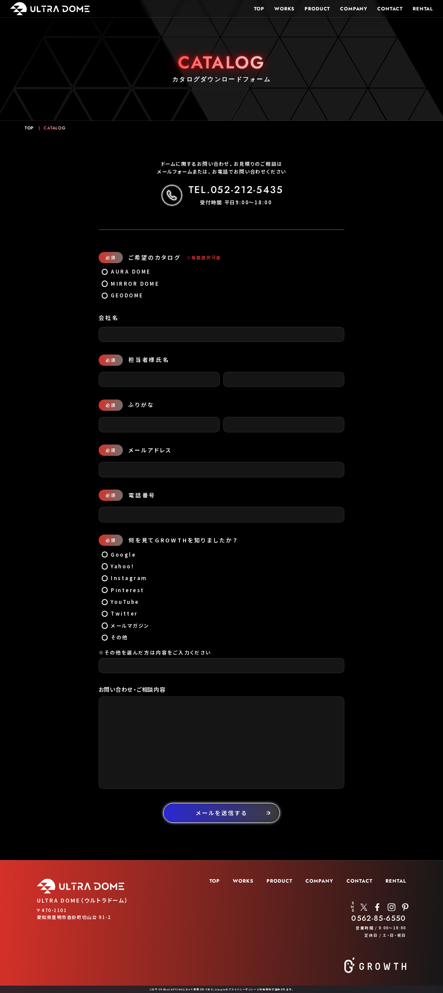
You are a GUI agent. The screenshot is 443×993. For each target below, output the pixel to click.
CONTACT (390, 8)
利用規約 (266, 989)
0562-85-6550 (378, 918)
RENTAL (423, 8)
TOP (259, 8)
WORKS (283, 8)
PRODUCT (316, 8)
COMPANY (353, 8)
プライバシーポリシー (242, 989)
